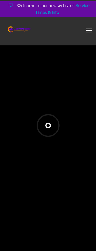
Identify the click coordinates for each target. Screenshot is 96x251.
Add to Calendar (23, 181)
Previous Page (24, 202)
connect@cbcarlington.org (46, 140)
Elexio (49, 243)
